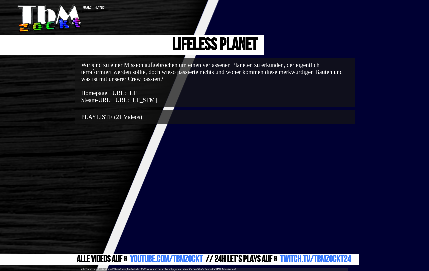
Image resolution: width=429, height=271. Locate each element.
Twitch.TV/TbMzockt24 (315, 259)
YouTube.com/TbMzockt (166, 259)
